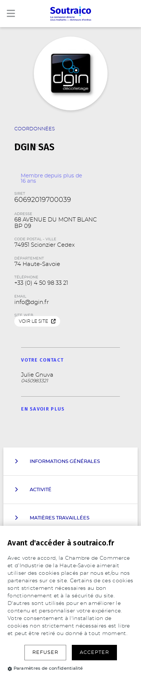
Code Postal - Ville (35, 239)
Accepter (94, 652)
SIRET (19, 193)
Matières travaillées (52, 518)
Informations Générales (57, 461)
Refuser (45, 652)
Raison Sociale (70, 141)
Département (29, 258)
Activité (33, 489)
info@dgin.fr (31, 302)
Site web (23, 315)
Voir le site (37, 321)
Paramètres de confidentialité (45, 668)
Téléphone (26, 277)
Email (20, 296)
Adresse (23, 214)
